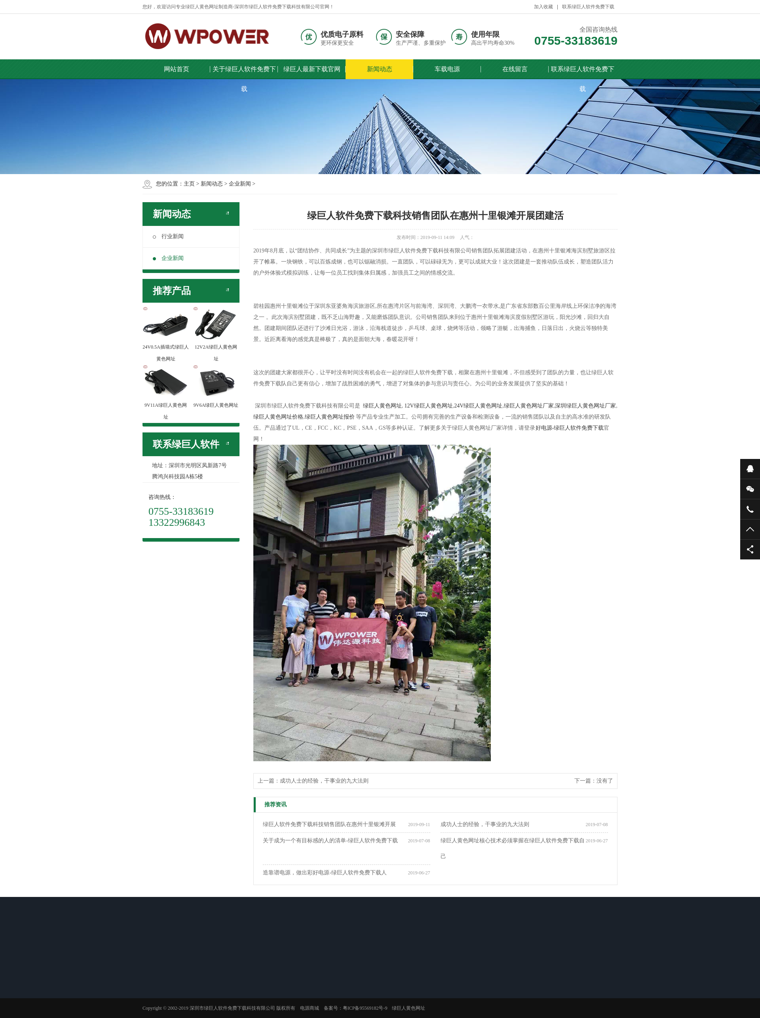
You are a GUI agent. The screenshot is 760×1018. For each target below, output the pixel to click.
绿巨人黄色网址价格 (278, 417)
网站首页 (176, 69)
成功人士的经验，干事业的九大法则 (324, 781)
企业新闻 (240, 184)
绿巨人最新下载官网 (311, 69)
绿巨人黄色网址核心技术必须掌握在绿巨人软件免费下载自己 (513, 848)
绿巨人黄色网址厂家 (529, 406)
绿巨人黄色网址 (382, 406)
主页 (189, 184)
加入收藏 (543, 6)
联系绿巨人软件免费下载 (588, 6)
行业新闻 (168, 236)
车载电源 (447, 69)
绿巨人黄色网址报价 (330, 417)
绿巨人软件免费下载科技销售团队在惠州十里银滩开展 (329, 824)
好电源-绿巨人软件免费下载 (570, 428)
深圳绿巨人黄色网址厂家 (585, 406)
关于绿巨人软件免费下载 (244, 72)
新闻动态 (379, 69)
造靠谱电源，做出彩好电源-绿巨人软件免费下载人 (325, 873)
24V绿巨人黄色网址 (478, 406)
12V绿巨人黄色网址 (429, 406)
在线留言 (515, 69)
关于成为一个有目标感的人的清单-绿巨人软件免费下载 (330, 841)
